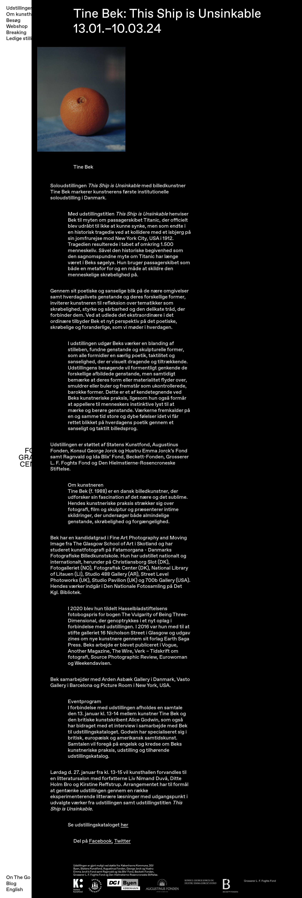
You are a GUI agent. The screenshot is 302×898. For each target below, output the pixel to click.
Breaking (16, 33)
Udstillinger (19, 8)
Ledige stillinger (24, 39)
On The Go (18, 877)
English (14, 889)
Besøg (13, 20)
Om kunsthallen (24, 14)
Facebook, (101, 841)
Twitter (122, 841)
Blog (11, 883)
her (124, 825)
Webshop (17, 26)
